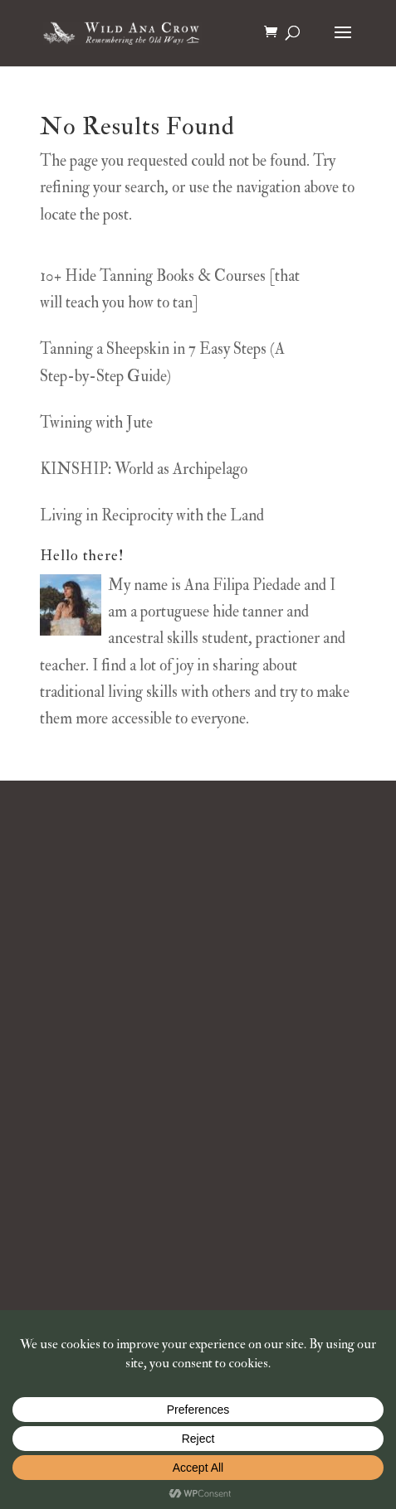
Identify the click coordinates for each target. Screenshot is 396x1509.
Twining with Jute (96, 423)
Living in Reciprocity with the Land (152, 515)
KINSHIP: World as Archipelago (143, 469)
